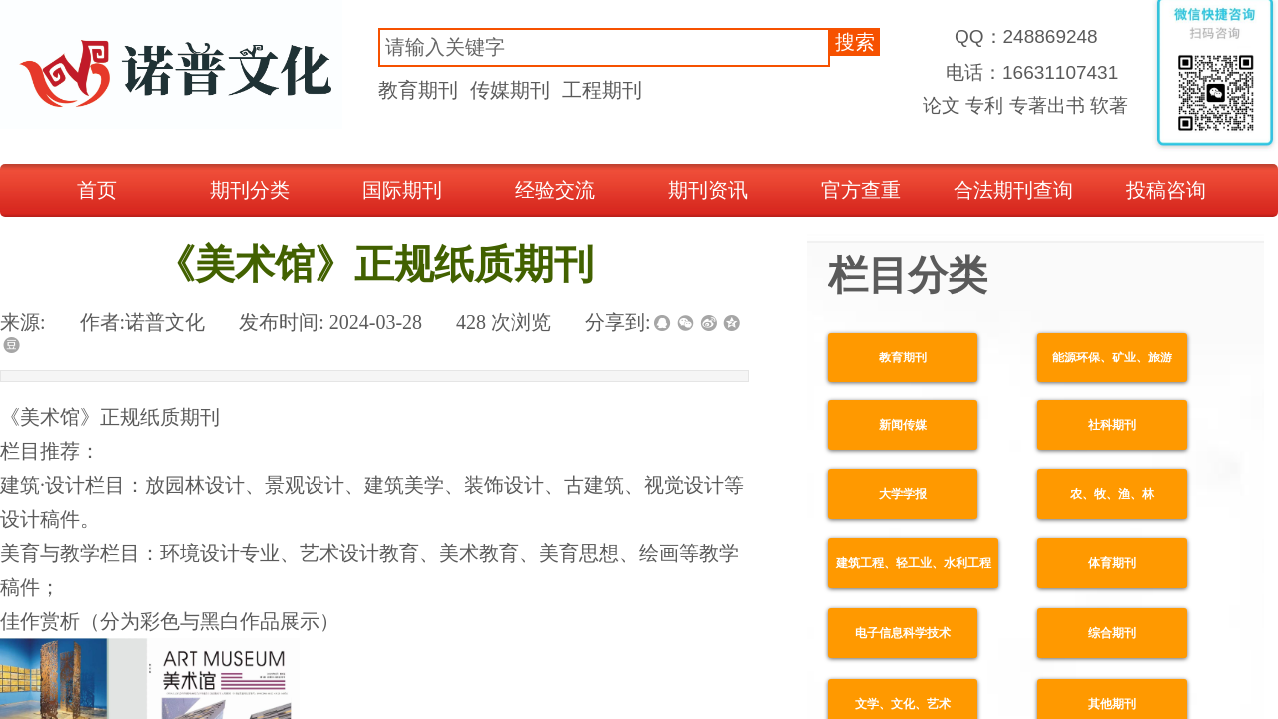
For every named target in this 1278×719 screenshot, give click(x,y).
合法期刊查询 (1013, 190)
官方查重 (861, 190)
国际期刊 (402, 190)
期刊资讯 (708, 190)
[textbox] (604, 47)
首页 (97, 190)
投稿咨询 (1166, 190)
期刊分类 (250, 190)
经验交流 (555, 190)
